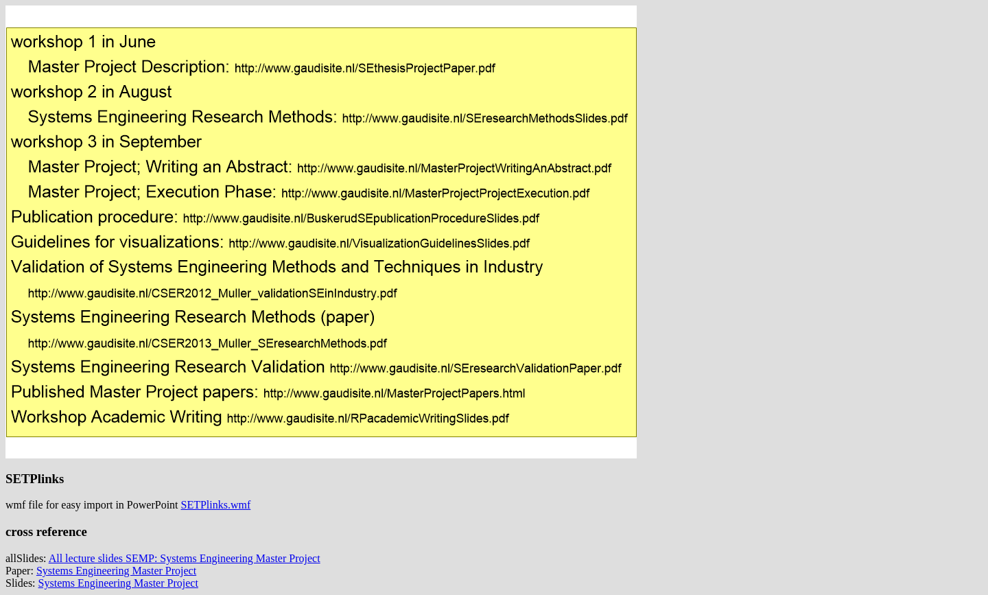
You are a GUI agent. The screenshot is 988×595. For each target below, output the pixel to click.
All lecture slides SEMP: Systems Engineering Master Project (184, 558)
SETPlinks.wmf (216, 505)
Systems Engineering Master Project (116, 570)
